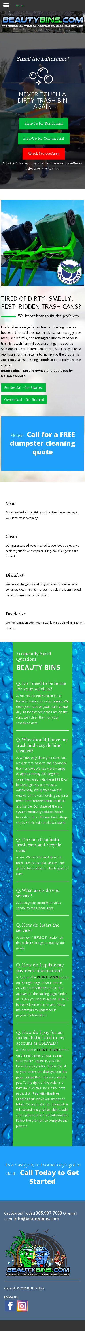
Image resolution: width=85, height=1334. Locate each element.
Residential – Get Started (23, 387)
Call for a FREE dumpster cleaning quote (42, 443)
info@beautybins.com (36, 1218)
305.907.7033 (49, 1213)
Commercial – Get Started (24, 399)
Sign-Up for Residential (44, 123)
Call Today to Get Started (49, 1177)
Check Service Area (43, 153)
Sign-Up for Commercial (43, 138)
